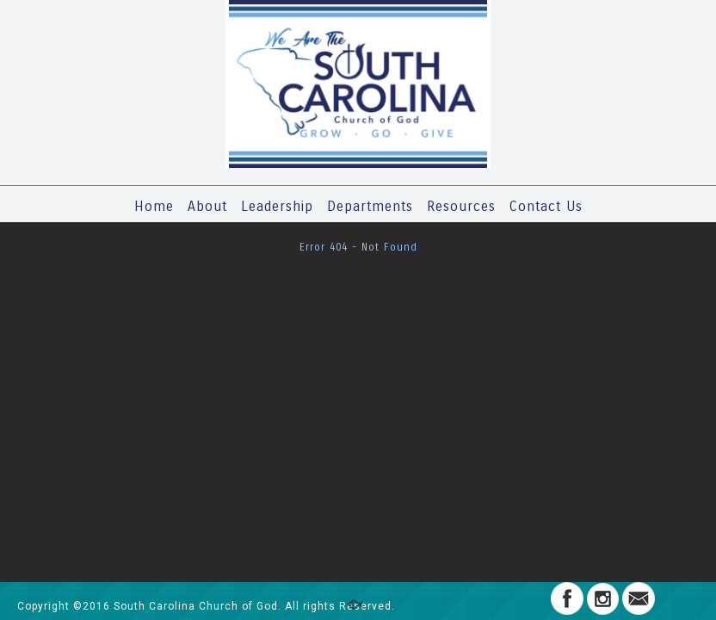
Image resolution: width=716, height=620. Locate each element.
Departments (370, 206)
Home (154, 206)
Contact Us (546, 206)
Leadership (277, 206)
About (207, 206)
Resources (461, 206)
